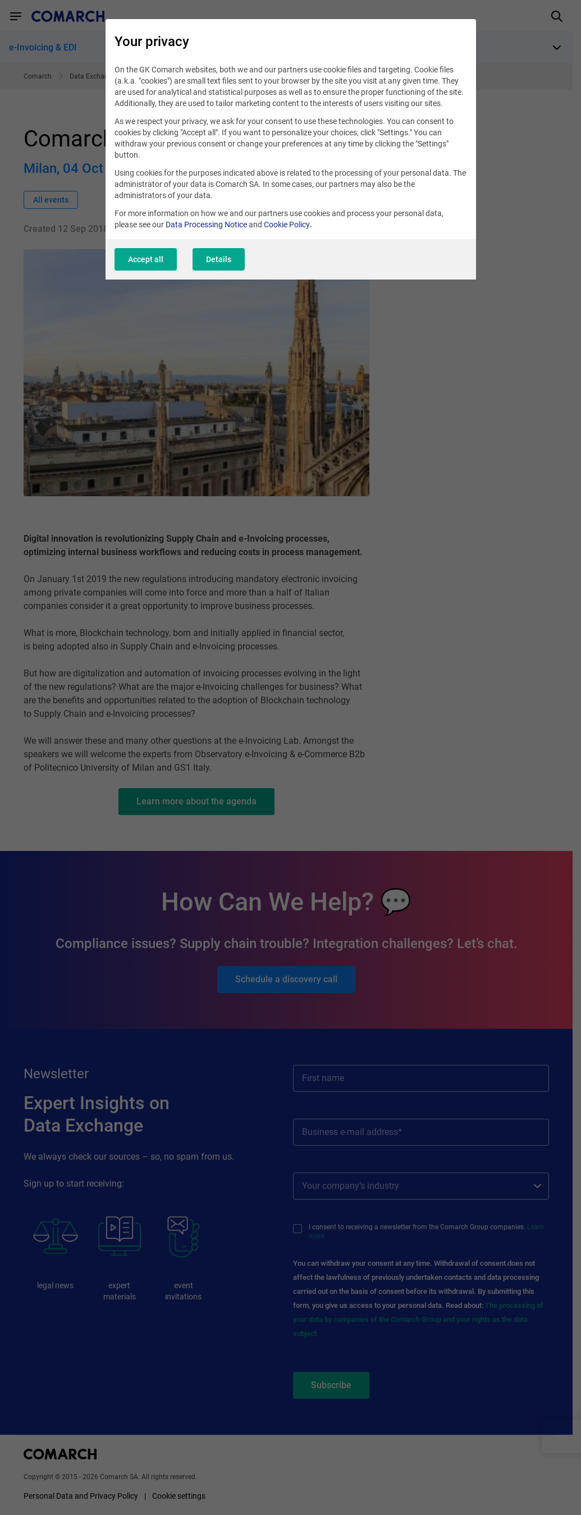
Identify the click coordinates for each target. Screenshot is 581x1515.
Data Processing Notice (206, 224)
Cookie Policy (287, 224)
